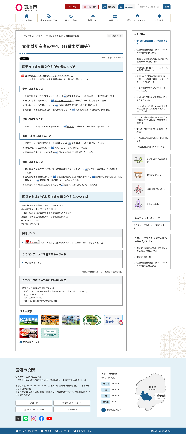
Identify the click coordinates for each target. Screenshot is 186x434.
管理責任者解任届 (103, 176)
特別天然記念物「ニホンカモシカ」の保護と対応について (153, 69)
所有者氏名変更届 (62, 100)
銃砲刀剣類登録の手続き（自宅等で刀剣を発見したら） (152, 51)
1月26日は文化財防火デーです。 (151, 146)
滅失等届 (74, 143)
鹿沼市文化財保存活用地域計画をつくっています (152, 98)
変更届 (42, 180)
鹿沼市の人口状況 (114, 410)
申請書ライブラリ (33, 262)
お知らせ (40, 36)
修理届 (69, 126)
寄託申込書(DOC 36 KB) (76, 184)
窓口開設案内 (82, 391)
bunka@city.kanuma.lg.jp (45, 300)
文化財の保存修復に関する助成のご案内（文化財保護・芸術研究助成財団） (152, 120)
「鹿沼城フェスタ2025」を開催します (152, 139)
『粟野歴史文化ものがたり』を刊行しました (152, 89)
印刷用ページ (116, 35)
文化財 (31, 36)
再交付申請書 (64, 152)
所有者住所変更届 (66, 105)
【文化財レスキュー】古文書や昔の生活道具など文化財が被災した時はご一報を (152, 108)
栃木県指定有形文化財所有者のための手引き (51, 212)
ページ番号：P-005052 (112, 57)
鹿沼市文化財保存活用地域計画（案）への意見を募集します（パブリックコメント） (152, 79)
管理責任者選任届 (96, 168)
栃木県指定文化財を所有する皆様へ (39, 209)
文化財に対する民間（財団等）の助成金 (152, 130)
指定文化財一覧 (144, 256)
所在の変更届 (81, 109)
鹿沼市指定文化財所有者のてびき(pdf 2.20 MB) (47, 75)
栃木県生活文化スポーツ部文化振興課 (48, 216)
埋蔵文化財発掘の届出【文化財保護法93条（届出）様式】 (152, 60)
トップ (23, 36)
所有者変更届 (72, 95)
